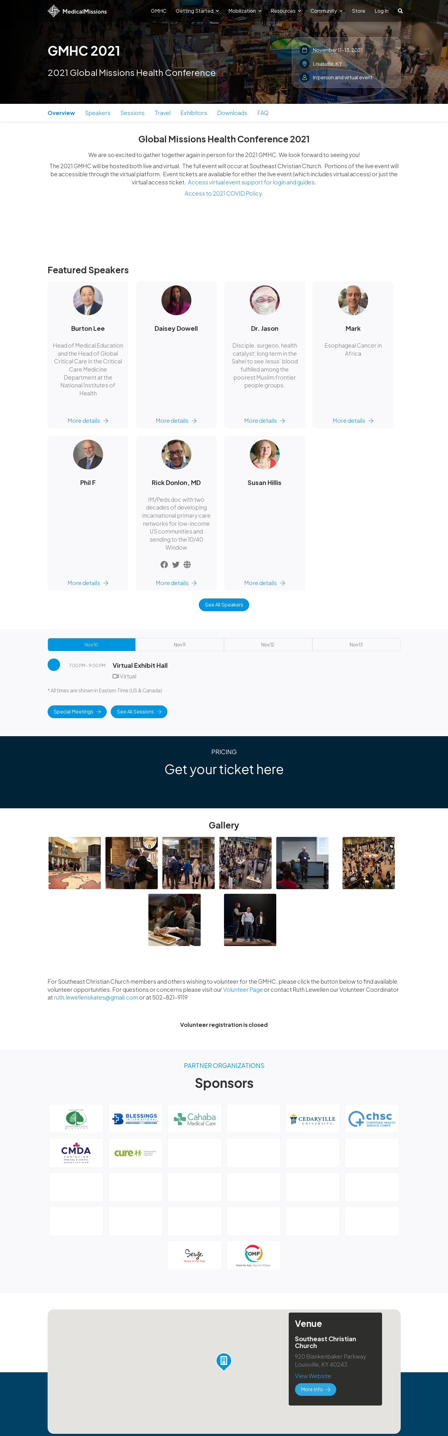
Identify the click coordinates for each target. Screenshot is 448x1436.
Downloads (232, 112)
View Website (313, 1375)
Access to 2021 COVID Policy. (224, 193)
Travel (162, 112)
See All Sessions (139, 711)
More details (88, 420)
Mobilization (244, 10)
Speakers (97, 112)
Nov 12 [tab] (267, 644)
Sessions (132, 112)
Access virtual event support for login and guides (251, 182)
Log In (382, 10)
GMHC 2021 (84, 50)
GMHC (158, 10)
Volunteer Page (243, 989)
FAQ (262, 112)
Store (358, 10)
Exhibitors (193, 112)
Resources (286, 10)
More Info (315, 1389)
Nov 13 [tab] (356, 644)
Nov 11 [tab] (179, 644)
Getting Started (197, 10)
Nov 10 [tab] (91, 644)
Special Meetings (77, 711)
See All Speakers (224, 604)
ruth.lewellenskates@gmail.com (96, 997)
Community (326, 10)
